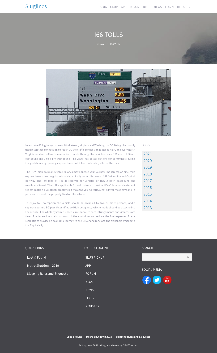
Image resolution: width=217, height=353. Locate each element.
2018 (147, 174)
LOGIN (169, 7)
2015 (147, 194)
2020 (147, 160)
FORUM (134, 7)
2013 (147, 207)
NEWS (158, 7)
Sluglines (36, 6)
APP (123, 7)
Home (100, 44)
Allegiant (104, 345)
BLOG (146, 7)
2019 (147, 167)
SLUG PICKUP (109, 7)
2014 (147, 201)
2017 (147, 180)
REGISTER (183, 7)
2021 (147, 154)
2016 (147, 187)
